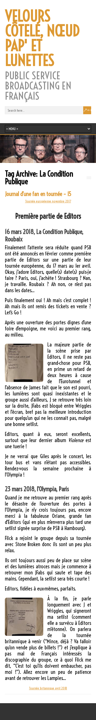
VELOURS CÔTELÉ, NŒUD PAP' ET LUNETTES (42, 38)
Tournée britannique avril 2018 (48, 688)
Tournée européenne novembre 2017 (48, 201)
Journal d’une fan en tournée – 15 (38, 194)
